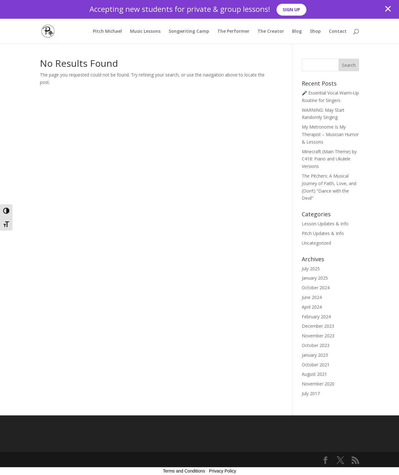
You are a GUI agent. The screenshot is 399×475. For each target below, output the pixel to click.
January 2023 (315, 355)
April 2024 (312, 307)
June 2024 (312, 297)
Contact (338, 31)
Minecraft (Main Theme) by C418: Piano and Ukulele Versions (329, 159)
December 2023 (318, 326)
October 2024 (315, 288)
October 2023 (315, 345)
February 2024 (316, 317)
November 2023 (318, 336)
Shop (315, 31)
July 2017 (311, 393)
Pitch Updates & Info (323, 233)
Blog (297, 31)
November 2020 (318, 384)
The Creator (270, 31)
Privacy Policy (222, 470)
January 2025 (315, 278)
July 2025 (311, 269)
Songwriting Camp (189, 31)
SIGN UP (291, 9)
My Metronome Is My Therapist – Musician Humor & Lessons (330, 134)
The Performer (233, 31)
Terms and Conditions (184, 470)
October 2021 (315, 365)
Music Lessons (145, 31)
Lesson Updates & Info (325, 224)
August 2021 (314, 374)
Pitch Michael (107, 31)
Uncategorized (316, 243)
